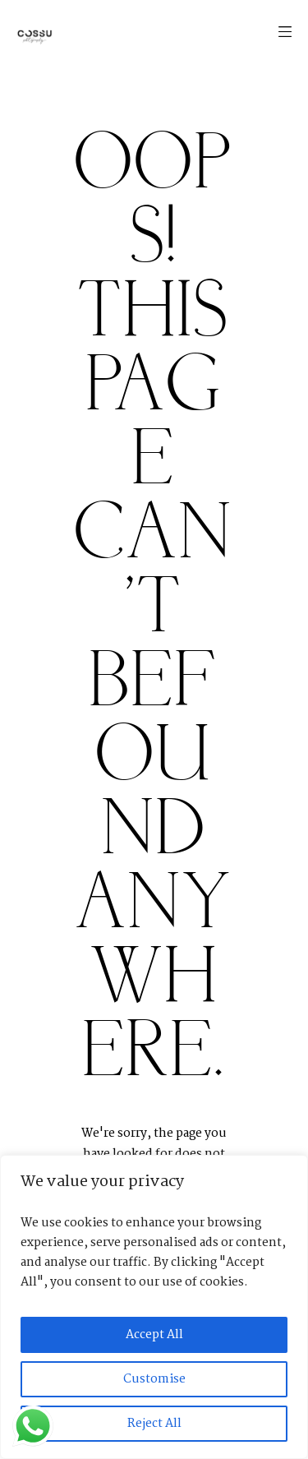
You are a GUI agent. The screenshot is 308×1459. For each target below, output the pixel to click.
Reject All (154, 1424)
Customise (154, 1379)
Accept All (154, 1335)
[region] (154, 1307)
